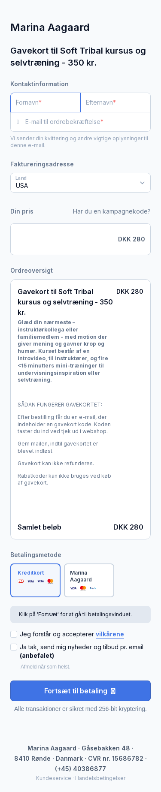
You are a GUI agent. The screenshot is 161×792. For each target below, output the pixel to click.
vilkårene (110, 634)
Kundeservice (53, 778)
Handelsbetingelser (100, 778)
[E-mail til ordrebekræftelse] (88, 121)
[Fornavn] (45, 102)
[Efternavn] (115, 102)
